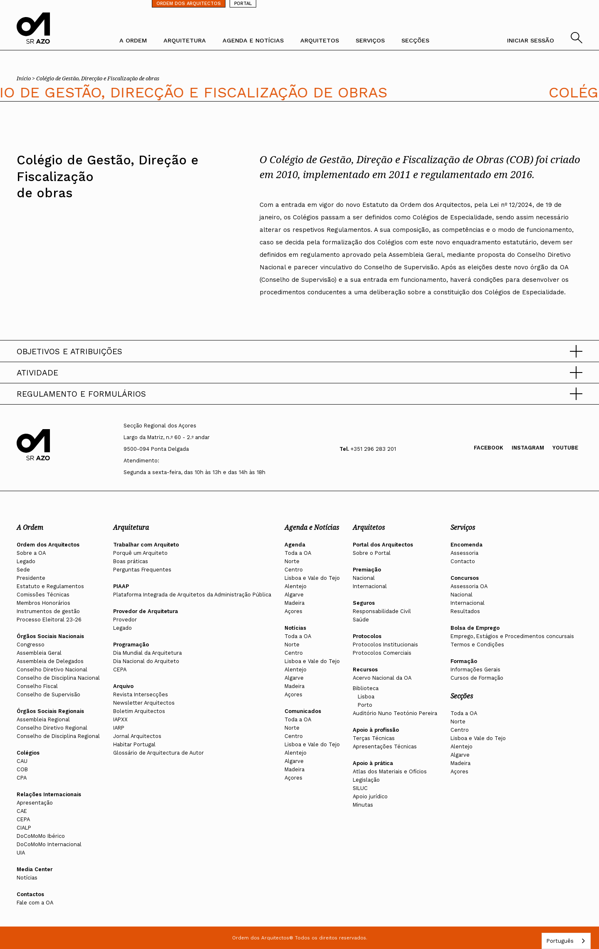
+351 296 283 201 (373, 449)
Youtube (565, 448)
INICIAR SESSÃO (530, 40)
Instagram (528, 448)
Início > (26, 78)
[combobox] (566, 941)
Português (560, 941)
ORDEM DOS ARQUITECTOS (188, 3)
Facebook (488, 448)
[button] (299, 351)
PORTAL (243, 3)
